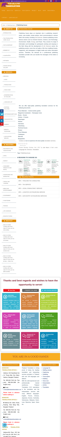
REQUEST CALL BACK (30, 290)
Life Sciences (7, 211)
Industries (51, 10)
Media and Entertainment (7, 189)
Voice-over (7, 89)
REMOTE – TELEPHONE (7, 130)
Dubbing (6, 124)
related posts (27, 177)
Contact (4, 17)
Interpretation (46, 383)
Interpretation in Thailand (8, 95)
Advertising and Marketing (8, 175)
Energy (5, 160)
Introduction (7, 33)
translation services (50, 140)
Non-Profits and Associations (8, 149)
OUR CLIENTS (26, 10)
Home (3, 10)
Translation (7, 84)
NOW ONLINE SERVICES (49, 290)
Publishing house (11, 25)
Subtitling (45, 374)
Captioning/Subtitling (9, 114)
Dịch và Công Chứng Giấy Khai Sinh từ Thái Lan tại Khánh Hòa (8, 248)
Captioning (46, 372)
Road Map (11, 290)
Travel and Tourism (6, 182)
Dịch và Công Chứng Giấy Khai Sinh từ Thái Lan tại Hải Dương (8, 227)
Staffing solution (6, 108)
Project (34, 10)
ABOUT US (10, 10)
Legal (5, 155)
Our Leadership (7, 45)
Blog (39, 10)
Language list (13, 17)
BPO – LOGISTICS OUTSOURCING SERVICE (32, 192)
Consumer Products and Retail (7, 167)
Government (7, 195)
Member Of (6, 50)
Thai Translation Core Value (8, 39)
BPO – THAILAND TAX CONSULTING (29, 180)
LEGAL (5, 79)
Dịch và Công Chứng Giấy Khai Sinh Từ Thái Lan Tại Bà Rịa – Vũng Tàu (8, 258)
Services (17, 10)
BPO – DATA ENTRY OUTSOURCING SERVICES (33, 196)
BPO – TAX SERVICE (25, 184)
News (44, 10)
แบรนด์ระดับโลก (7, 55)
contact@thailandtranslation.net (12, 389)
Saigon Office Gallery (7, 66)
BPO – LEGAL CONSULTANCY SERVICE (30, 188)
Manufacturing (7, 216)
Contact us (22, 140)
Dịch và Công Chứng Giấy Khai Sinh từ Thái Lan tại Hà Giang (8, 238)
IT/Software (6, 200)
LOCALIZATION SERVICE (7, 137)
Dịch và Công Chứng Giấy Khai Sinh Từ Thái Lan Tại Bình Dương (8, 269)
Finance (5, 205)
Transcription (8, 119)
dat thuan (46, 147)
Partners (6, 60)
